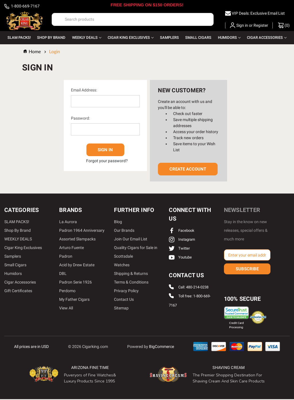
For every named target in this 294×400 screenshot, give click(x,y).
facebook (181, 231)
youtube (180, 258)
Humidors (229, 37)
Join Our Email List (130, 240)
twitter (179, 249)
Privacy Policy (126, 291)
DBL (63, 274)
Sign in (242, 25)
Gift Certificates (18, 291)
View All (66, 309)
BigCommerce (161, 347)
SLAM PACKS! (19, 37)
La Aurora (68, 222)
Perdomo (67, 291)
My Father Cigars (74, 300)
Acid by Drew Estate (76, 265)
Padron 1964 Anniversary (82, 231)
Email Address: (84, 91)
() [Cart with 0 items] (284, 25)
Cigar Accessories (267, 37)
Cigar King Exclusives (131, 37)
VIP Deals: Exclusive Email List (258, 13)
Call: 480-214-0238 (193, 288)
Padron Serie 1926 (75, 283)
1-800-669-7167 (22, 6)
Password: (80, 119)
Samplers (169, 37)
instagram (182, 240)
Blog (118, 222)
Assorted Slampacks (77, 240)
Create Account (187, 170)
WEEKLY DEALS (86, 37)
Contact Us (124, 300)
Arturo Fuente (71, 248)
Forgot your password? (107, 160)
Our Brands (124, 231)
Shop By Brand (51, 37)
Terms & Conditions (131, 283)
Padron (65, 257)
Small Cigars (198, 37)
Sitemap (121, 309)
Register (261, 25)
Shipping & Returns (131, 274)
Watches (121, 265)
